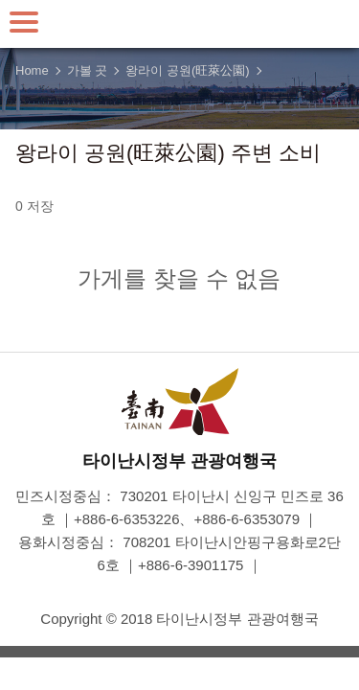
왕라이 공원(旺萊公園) (187, 70)
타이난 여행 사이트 (180, 24)
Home (32, 70)
